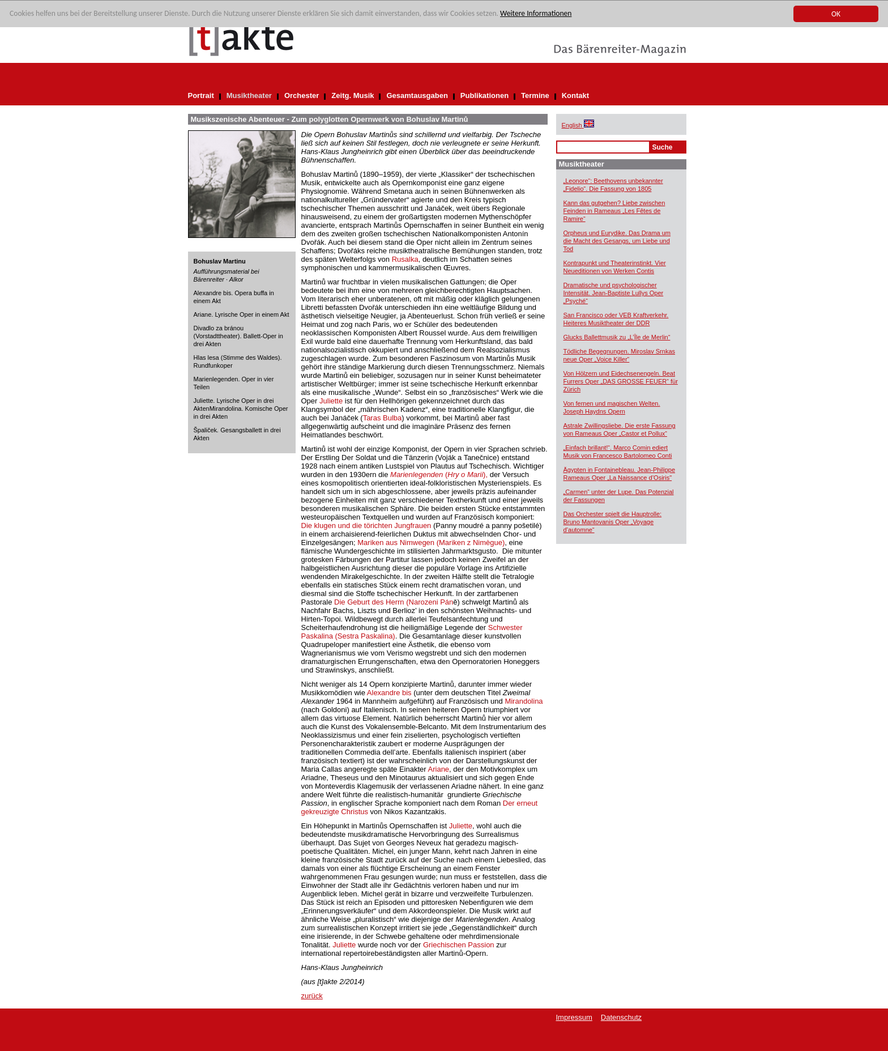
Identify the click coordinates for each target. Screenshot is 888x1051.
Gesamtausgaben (416, 95)
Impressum (574, 1017)
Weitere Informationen (535, 14)
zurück (312, 996)
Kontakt (575, 95)
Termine (535, 95)
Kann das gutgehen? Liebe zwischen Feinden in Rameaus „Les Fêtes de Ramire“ (614, 210)
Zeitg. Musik (352, 95)
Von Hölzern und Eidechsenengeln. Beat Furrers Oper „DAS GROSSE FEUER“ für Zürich (620, 381)
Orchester (301, 95)
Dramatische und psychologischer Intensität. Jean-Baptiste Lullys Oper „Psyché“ (613, 293)
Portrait (201, 95)
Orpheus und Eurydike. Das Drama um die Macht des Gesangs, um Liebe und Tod (617, 240)
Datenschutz (621, 1017)
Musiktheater (249, 95)
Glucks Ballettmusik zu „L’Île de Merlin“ (617, 337)
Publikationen (484, 95)
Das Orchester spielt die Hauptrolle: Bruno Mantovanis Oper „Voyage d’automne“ (612, 521)
